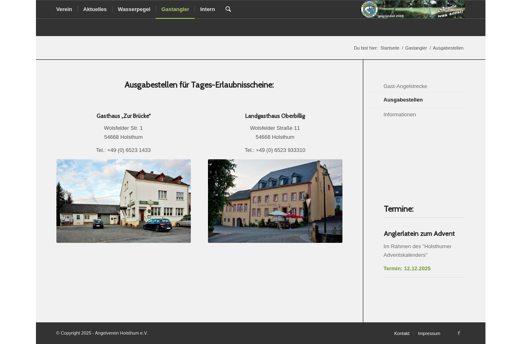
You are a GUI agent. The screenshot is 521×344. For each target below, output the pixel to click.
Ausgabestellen (403, 100)
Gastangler (416, 47)
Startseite (389, 47)
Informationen (400, 114)
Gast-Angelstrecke (405, 86)
